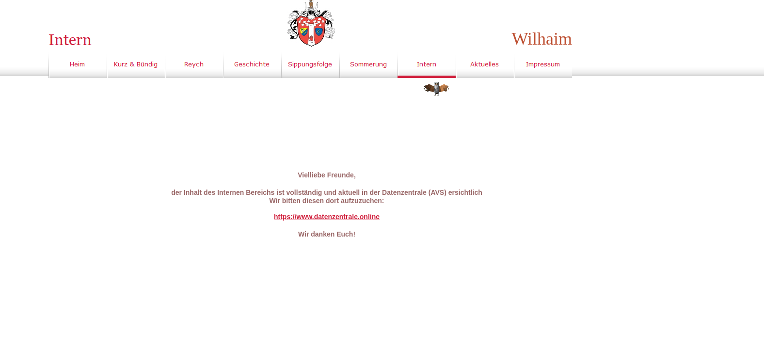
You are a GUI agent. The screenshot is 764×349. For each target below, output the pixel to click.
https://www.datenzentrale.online (327, 217)
